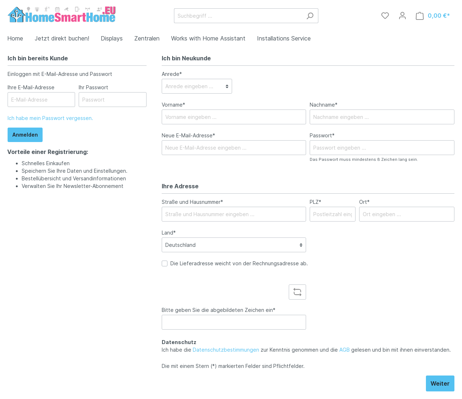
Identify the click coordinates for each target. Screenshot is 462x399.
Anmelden (25, 135)
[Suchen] (309, 15)
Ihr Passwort (93, 87)
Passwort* (322, 135)
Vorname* (173, 105)
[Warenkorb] (433, 15)
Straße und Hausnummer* (192, 202)
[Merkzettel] (385, 15)
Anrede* (172, 74)
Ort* (364, 202)
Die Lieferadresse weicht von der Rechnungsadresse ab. (239, 263)
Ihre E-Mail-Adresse (31, 87)
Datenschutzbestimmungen (226, 350)
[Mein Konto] (402, 15)
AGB (344, 350)
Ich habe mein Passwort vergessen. (50, 118)
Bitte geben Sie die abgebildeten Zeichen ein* (218, 310)
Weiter (440, 383)
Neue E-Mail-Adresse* (188, 135)
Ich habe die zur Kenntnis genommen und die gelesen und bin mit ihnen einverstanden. (306, 350)
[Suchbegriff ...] (238, 15)
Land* (169, 232)
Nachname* (323, 105)
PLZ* (315, 202)
